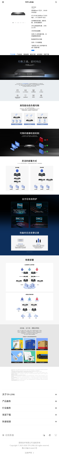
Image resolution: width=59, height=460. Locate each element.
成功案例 (39, 54)
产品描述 (19, 54)
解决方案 (33, 54)
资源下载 (46, 54)
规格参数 (26, 54)
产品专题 (12, 54)
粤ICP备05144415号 (29, 448)
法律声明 (29, 453)
